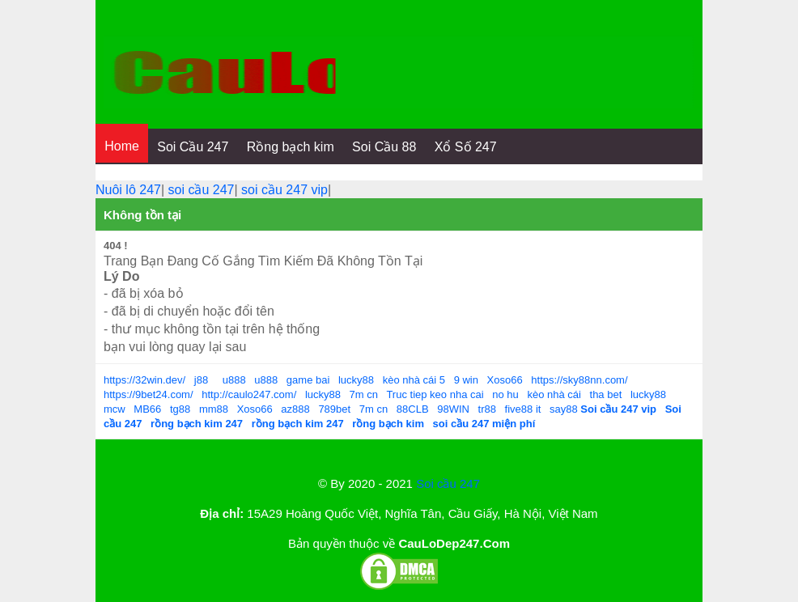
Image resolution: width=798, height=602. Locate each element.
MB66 (147, 409)
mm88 (213, 409)
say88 (564, 409)
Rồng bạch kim (290, 147)
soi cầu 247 (201, 190)
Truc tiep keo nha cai (434, 394)
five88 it (523, 409)
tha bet (606, 394)
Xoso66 (505, 380)
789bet (334, 409)
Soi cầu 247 (448, 483)
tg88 (180, 409)
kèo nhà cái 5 (414, 380)
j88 (201, 380)
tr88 (487, 409)
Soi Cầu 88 (384, 147)
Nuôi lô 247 (128, 190)
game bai (308, 380)
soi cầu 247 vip (284, 190)
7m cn (364, 394)
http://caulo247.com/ (249, 394)
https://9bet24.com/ (148, 394)
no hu (505, 394)
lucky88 (356, 380)
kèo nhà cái (554, 394)
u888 (234, 380)
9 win (466, 380)
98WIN (453, 409)
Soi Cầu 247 (192, 147)
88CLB (413, 409)
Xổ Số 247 (466, 147)
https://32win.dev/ (144, 380)
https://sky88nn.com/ (579, 380)
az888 (295, 409)
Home (121, 146)
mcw (114, 409)
